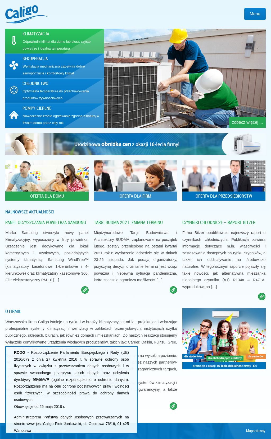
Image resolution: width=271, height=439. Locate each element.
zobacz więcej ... (247, 122)
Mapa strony (255, 430)
